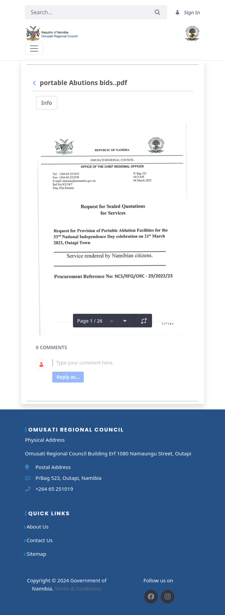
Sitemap (36, 553)
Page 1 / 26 (89, 321)
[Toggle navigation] (34, 48)
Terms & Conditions (78, 588)
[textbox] (120, 362)
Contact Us (40, 540)
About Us (38, 526)
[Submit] (157, 12)
